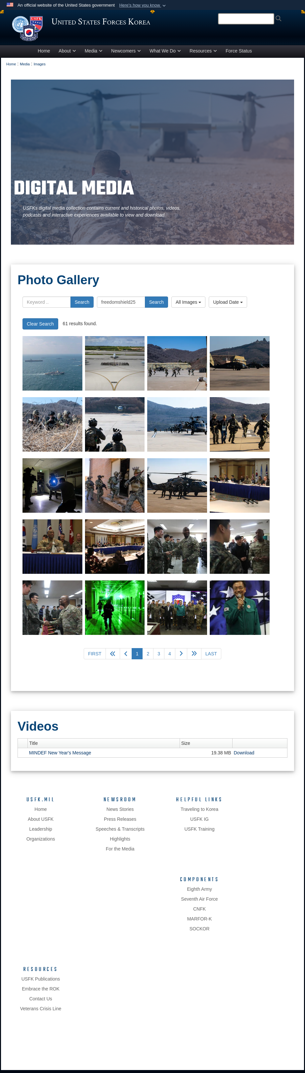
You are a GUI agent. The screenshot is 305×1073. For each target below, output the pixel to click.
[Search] (246, 18)
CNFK (199, 912)
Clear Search (40, 327)
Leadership (40, 832)
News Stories (120, 812)
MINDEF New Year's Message (60, 755)
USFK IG (199, 822)
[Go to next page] (181, 657)
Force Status (239, 54)
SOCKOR (200, 931)
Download (244, 755)
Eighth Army (199, 892)
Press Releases (120, 822)
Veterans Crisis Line (41, 1011)
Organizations (40, 842)
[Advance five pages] (194, 657)
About (67, 54)
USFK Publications (41, 982)
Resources (203, 54)
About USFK (41, 822)
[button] (143, 5)
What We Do (165, 54)
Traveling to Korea (199, 812)
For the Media (120, 851)
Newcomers (126, 54)
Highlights (120, 842)
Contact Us (40, 1001)
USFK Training (199, 832)
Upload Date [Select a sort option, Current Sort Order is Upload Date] (228, 305)
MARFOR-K (199, 921)
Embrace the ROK (41, 991)
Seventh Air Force (199, 902)
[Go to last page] (211, 657)
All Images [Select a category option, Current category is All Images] (188, 305)
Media (94, 54)
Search (82, 305)
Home (44, 54)
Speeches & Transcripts (120, 832)
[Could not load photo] (52, 366)
